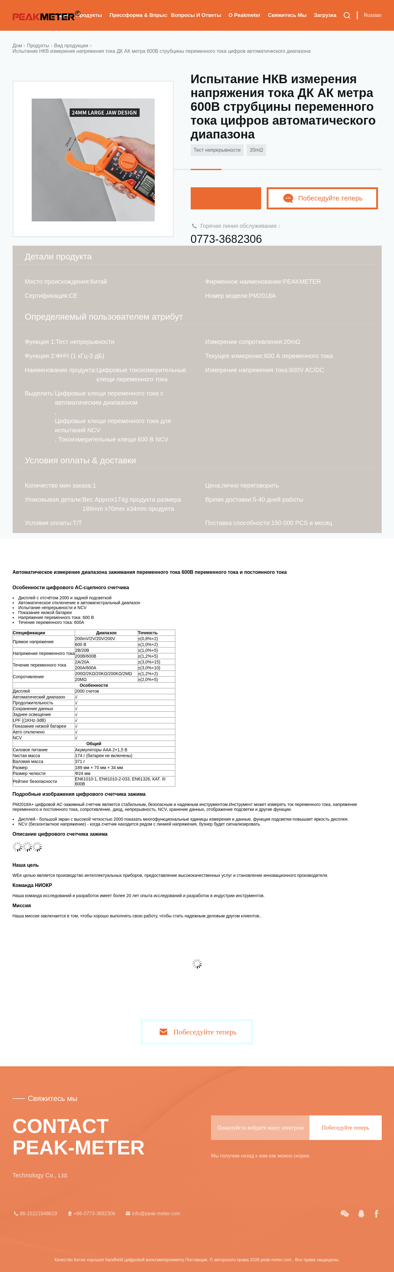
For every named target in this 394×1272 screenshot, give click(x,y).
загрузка (325, 15)
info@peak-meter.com (152, 1214)
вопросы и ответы (196, 15)
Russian (373, 15)
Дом (17, 45)
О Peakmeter (245, 15)
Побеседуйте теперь (226, 198)
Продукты (89, 15)
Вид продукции (71, 45)
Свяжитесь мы (287, 15)
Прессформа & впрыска (138, 15)
